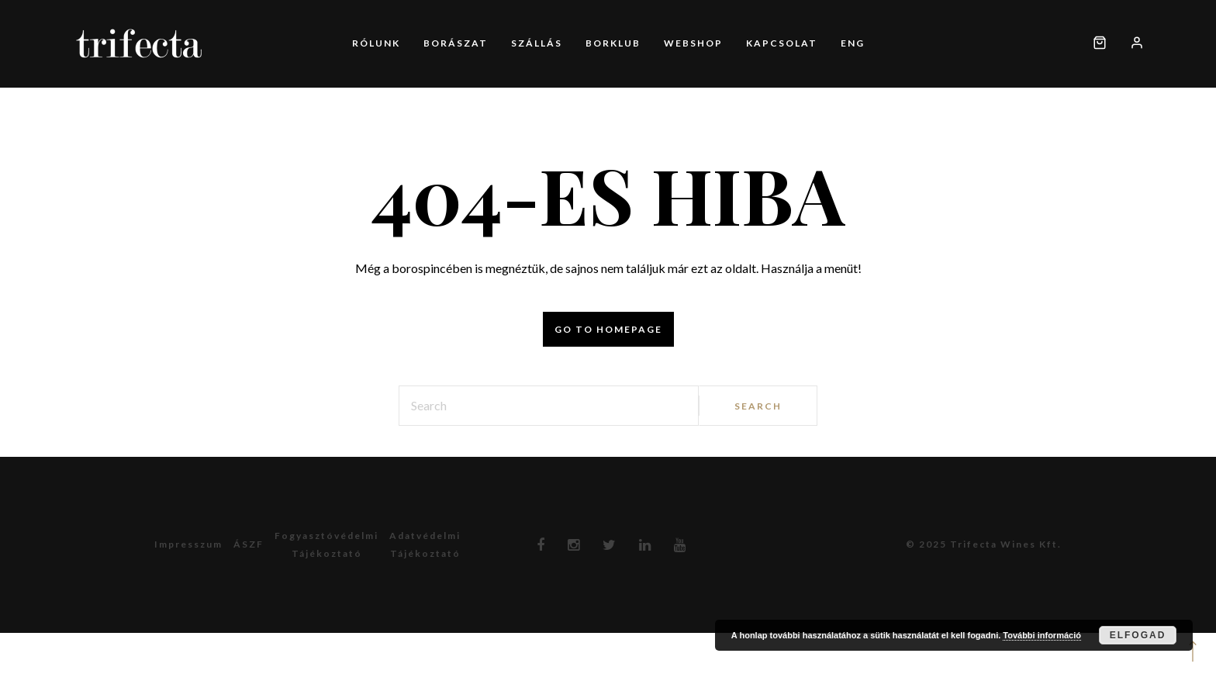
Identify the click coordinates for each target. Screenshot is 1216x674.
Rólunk (376, 43)
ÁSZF (248, 544)
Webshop (693, 43)
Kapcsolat (781, 43)
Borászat (455, 43)
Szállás (536, 43)
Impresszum (188, 544)
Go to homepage (608, 329)
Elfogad (1138, 635)
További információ (1042, 635)
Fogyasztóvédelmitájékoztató (326, 544)
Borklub (613, 43)
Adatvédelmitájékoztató (425, 544)
